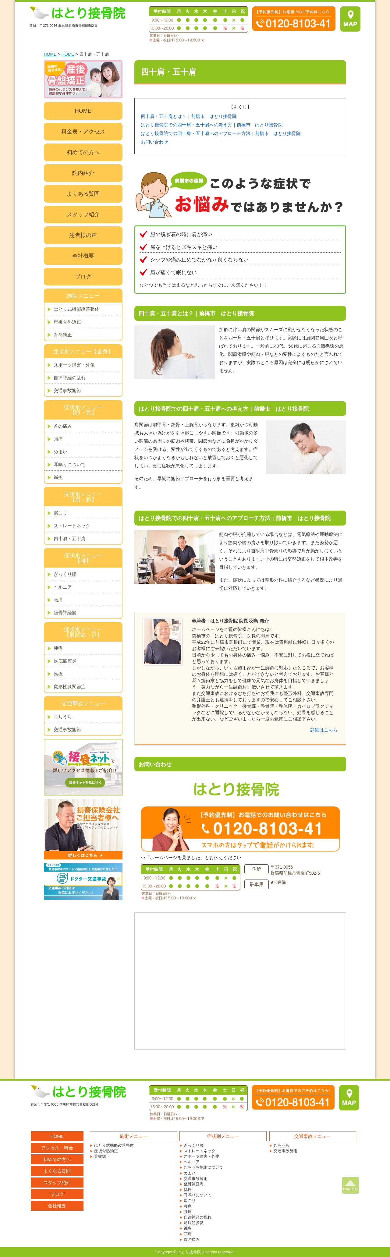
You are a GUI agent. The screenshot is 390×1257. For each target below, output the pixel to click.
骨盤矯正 (63, 334)
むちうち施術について (203, 1167)
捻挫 (58, 673)
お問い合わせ (154, 141)
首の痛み (63, 426)
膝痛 (58, 648)
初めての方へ (83, 152)
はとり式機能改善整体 (76, 309)
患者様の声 (83, 235)
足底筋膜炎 (65, 661)
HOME (50, 54)
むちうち (63, 716)
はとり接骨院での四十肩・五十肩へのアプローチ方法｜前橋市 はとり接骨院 (221, 133)
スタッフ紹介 (83, 214)
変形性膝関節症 (70, 686)
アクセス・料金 (57, 1147)
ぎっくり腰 (65, 574)
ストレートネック (72, 525)
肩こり (60, 512)
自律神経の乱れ (70, 377)
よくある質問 (83, 194)
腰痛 (58, 599)
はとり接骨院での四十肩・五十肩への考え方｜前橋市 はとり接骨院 (211, 124)
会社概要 (83, 256)
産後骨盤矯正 (67, 321)
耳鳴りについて (70, 464)
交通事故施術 (67, 390)
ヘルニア (63, 587)
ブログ (83, 277)
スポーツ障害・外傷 (74, 364)
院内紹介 (83, 173)
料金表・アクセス (83, 132)
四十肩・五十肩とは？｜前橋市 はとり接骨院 (189, 116)
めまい (60, 451)
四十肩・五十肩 (70, 538)
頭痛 (58, 438)
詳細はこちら (324, 729)
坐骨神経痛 (65, 612)
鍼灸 (58, 477)
